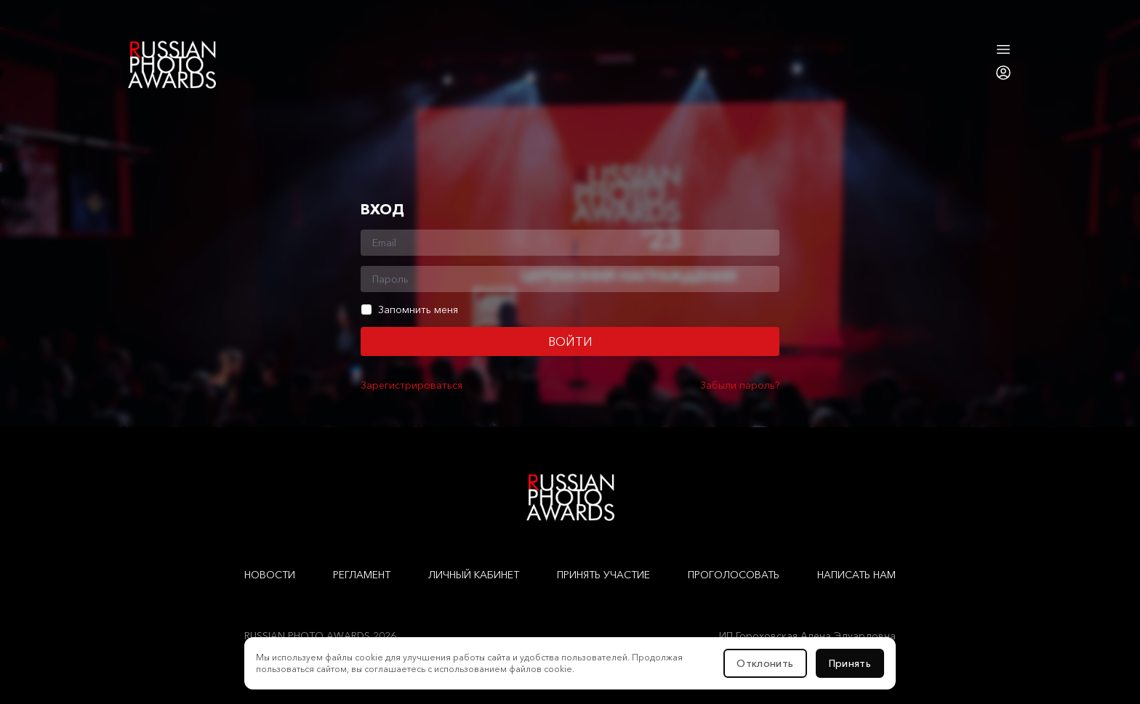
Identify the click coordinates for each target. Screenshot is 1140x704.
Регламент (361, 574)
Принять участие (603, 574)
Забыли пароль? (739, 385)
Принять (850, 663)
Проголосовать (733, 574)
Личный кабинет (473, 574)
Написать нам (856, 574)
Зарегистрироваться (411, 385)
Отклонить (764, 663)
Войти (570, 341)
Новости (269, 574)
